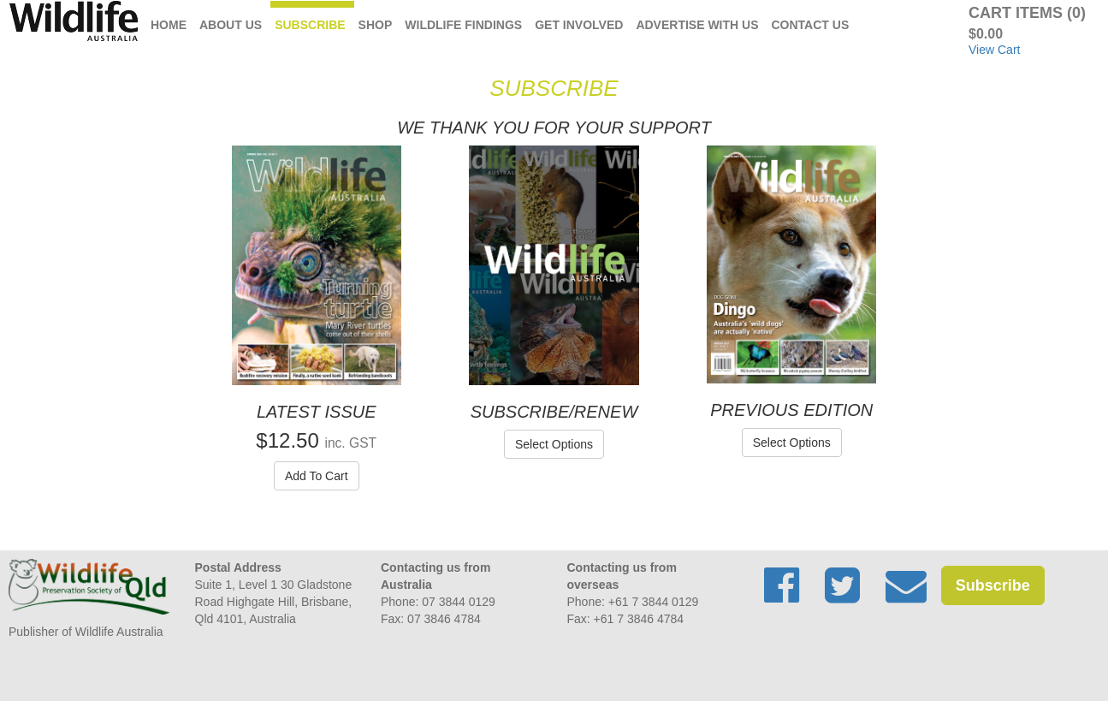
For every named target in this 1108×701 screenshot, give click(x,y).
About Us (230, 25)
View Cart (994, 49)
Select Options (554, 444)
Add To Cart (316, 476)
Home (169, 25)
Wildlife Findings (463, 25)
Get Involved (579, 25)
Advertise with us (697, 25)
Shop (375, 25)
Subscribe (310, 25)
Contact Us (811, 25)
